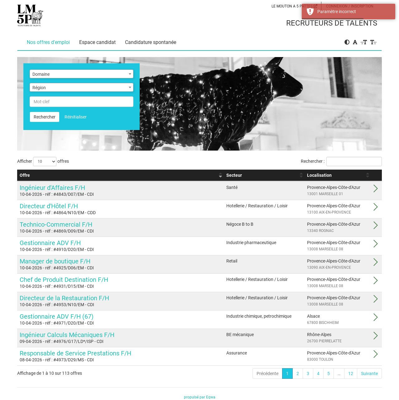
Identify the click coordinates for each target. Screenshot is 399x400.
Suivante (369, 373)
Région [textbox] (39, 87)
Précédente (267, 373)
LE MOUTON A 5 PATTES (294, 6)
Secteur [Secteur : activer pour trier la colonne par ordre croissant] (234, 175)
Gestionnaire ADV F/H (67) (57, 316)
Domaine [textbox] (41, 74)
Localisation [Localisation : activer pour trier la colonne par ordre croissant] (319, 175)
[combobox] (81, 74)
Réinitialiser (76, 116)
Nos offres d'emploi (48, 42)
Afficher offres (43, 161)
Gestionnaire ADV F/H (50, 243)
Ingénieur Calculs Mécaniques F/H (67, 335)
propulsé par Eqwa (199, 397)
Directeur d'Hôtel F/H (49, 206)
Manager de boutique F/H (55, 261)
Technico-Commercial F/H (56, 224)
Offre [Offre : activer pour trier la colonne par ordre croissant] (25, 175)
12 (350, 373)
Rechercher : (341, 161)
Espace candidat (97, 42)
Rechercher (44, 116)
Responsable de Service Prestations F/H (75, 353)
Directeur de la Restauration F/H (64, 298)
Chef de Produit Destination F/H (64, 279)
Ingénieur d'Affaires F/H (52, 187)
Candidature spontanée (150, 42)
